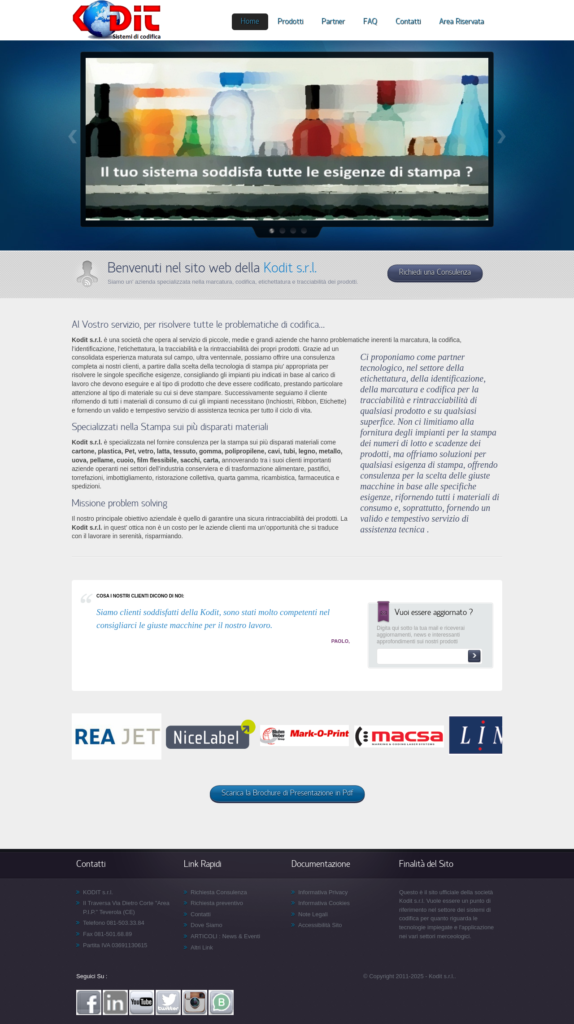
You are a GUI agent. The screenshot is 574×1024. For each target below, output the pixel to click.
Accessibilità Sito (320, 925)
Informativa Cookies (324, 903)
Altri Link (202, 947)
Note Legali (313, 914)
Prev (72, 137)
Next (501, 137)
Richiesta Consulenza (219, 892)
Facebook (88, 1002)
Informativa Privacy (323, 892)
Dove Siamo (206, 925)
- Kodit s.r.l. (439, 976)
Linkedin (115, 1002)
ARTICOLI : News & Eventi (225, 936)
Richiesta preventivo (217, 903)
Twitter (168, 1002)
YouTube (141, 1002)
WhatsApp (221, 1002)
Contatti (201, 914)
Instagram (194, 1002)
